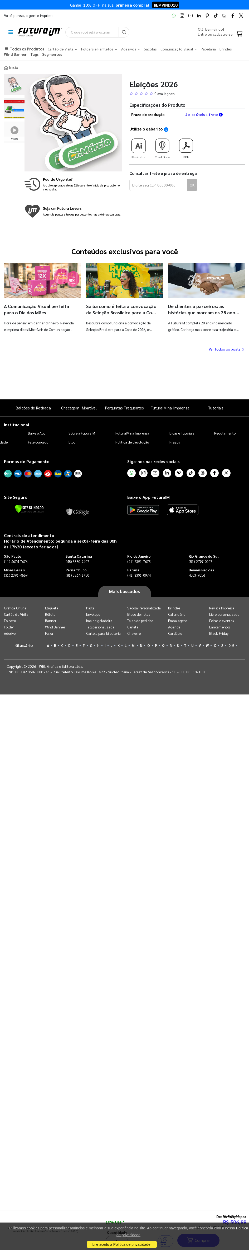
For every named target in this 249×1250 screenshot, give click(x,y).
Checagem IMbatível (79, 407)
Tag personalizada (100, 626)
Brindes (174, 607)
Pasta (90, 607)
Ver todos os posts (227, 348)
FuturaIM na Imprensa (170, 407)
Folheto (10, 620)
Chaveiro (134, 633)
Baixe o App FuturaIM (148, 496)
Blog (72, 442)
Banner (50, 620)
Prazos (174, 442)
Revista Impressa (221, 607)
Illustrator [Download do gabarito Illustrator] (138, 146)
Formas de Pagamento (27, 461)
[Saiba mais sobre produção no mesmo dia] (73, 183)
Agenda (174, 626)
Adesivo (10, 633)
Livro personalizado (224, 614)
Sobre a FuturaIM (82, 433)
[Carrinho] (239, 34)
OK (192, 184)
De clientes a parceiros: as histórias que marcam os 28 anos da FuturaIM (203, 311)
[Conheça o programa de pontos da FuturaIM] (73, 210)
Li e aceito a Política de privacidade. (121, 1244)
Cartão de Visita (16, 614)
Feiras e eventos (221, 620)
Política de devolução (132, 442)
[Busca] (135, 32)
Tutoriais (216, 407)
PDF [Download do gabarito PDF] (186, 146)
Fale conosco (38, 442)
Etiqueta (51, 607)
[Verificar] (29, 508)
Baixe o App (37, 433)
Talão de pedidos (140, 620)
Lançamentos (219, 626)
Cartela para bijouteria (103, 633)
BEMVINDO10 (165, 4)
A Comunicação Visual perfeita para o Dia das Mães (37, 308)
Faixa (49, 633)
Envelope (93, 614)
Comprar (198, 389)
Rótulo (50, 614)
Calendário (176, 614)
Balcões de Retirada (33, 407)
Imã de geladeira (99, 620)
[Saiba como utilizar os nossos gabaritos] (166, 129)
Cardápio (175, 633)
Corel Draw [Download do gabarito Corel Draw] (162, 146)
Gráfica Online (15, 607)
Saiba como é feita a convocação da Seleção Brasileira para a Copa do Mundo (121, 311)
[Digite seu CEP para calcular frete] (158, 185)
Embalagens (177, 620)
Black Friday (218, 633)
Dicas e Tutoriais (181, 433)
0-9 (231, 645)
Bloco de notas (138, 614)
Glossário (24, 644)
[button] (187, 93)
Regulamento (225, 433)
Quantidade (117, 381)
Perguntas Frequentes (124, 407)
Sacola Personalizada (144, 607)
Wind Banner (55, 626)
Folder (9, 626)
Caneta (132, 626)
